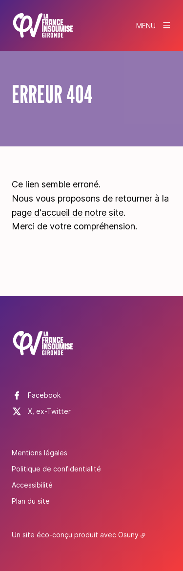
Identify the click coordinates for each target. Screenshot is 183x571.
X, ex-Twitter (49, 411)
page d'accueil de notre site (67, 212)
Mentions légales (39, 453)
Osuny (128, 534)
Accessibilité (32, 485)
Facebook (44, 395)
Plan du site (31, 501)
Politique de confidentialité (56, 469)
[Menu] (153, 25)
